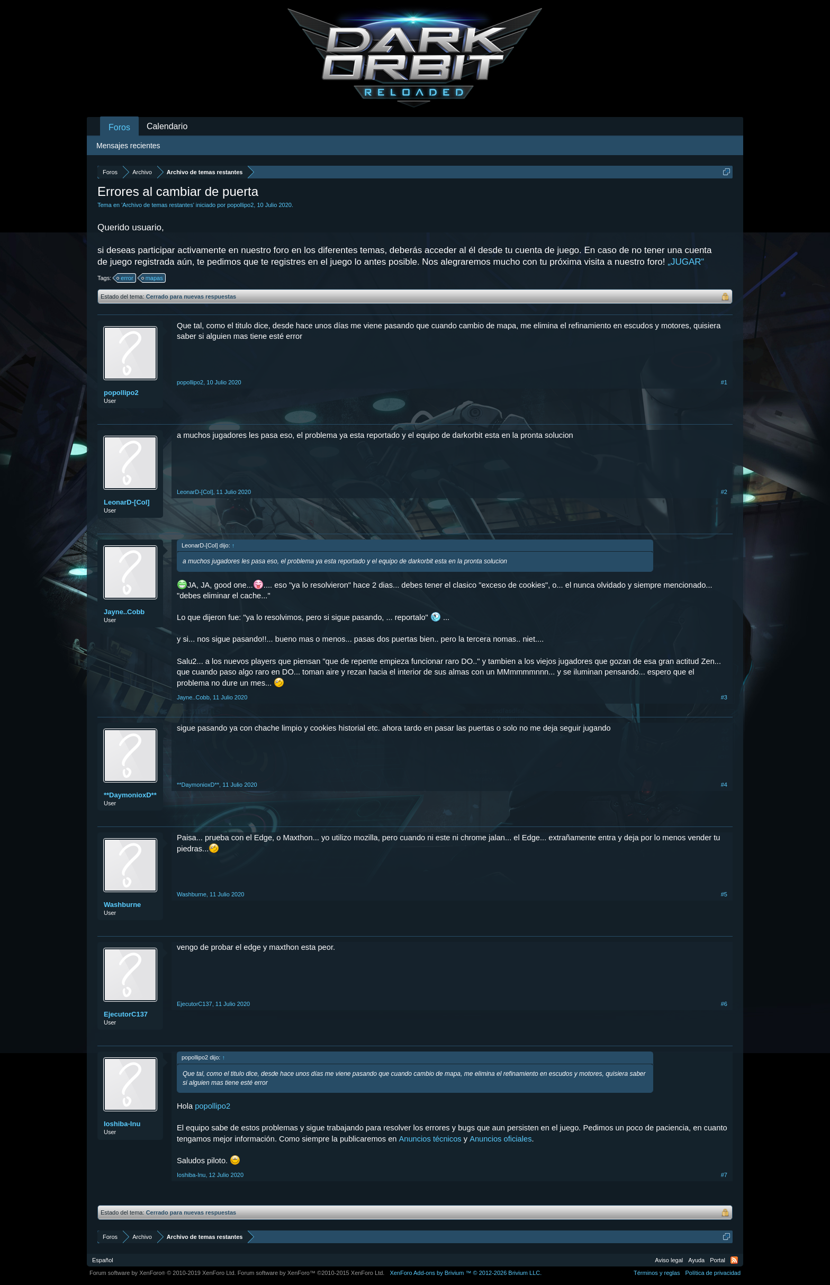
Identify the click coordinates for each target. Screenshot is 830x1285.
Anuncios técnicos (430, 1139)
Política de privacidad (713, 1273)
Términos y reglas (657, 1273)
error (125, 278)
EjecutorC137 (126, 1014)
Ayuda (696, 1260)
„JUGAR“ (685, 262)
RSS (734, 1260)
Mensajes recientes (128, 145)
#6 (724, 1004)
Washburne (122, 905)
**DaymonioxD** (130, 795)
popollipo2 (240, 205)
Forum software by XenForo (162, 1273)
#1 (724, 382)
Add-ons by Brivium (466, 1273)
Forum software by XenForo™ (311, 1273)
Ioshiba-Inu (122, 1124)
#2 (724, 492)
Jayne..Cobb (124, 612)
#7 (724, 1175)
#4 (724, 784)
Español (102, 1260)
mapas (152, 278)
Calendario (167, 126)
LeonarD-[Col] (127, 502)
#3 (724, 697)
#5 (724, 894)
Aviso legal (669, 1260)
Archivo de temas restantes (157, 205)
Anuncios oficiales (500, 1139)
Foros (119, 127)
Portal (717, 1260)
